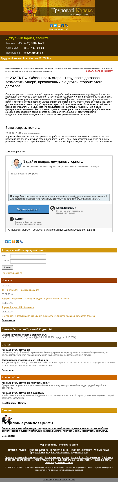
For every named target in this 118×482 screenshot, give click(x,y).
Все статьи (8, 370)
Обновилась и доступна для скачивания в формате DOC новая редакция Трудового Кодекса (48, 316)
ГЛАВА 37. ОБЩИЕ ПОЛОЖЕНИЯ (28, 68)
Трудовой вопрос (39, 452)
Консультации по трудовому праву (69, 452)
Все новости (8, 320)
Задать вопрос (29, 209)
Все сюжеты (8, 436)
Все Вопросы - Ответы (14, 403)
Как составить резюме (57, 457)
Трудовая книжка (59, 450)
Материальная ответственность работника (25, 360)
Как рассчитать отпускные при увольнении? (26, 383)
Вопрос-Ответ (84, 460)
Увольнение (23, 460)
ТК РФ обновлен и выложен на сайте (20, 290)
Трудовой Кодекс (17, 450)
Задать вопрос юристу (99, 71)
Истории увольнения (43, 460)
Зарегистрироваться (12, 273)
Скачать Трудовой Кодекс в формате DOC (24, 335)
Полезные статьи (102, 460)
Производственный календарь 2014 (24, 457)
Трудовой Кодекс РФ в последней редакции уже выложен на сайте (35, 298)
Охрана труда (101, 450)
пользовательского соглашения (77, 229)
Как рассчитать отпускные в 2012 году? (23, 393)
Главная (9, 68)
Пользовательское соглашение (59, 479)
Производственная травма (59, 462)
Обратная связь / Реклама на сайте (59, 445)
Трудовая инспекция (81, 450)
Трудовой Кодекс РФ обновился (18, 307)
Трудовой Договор (38, 450)
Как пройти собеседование (85, 457)
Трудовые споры (65, 460)
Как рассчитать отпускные (16, 350)
